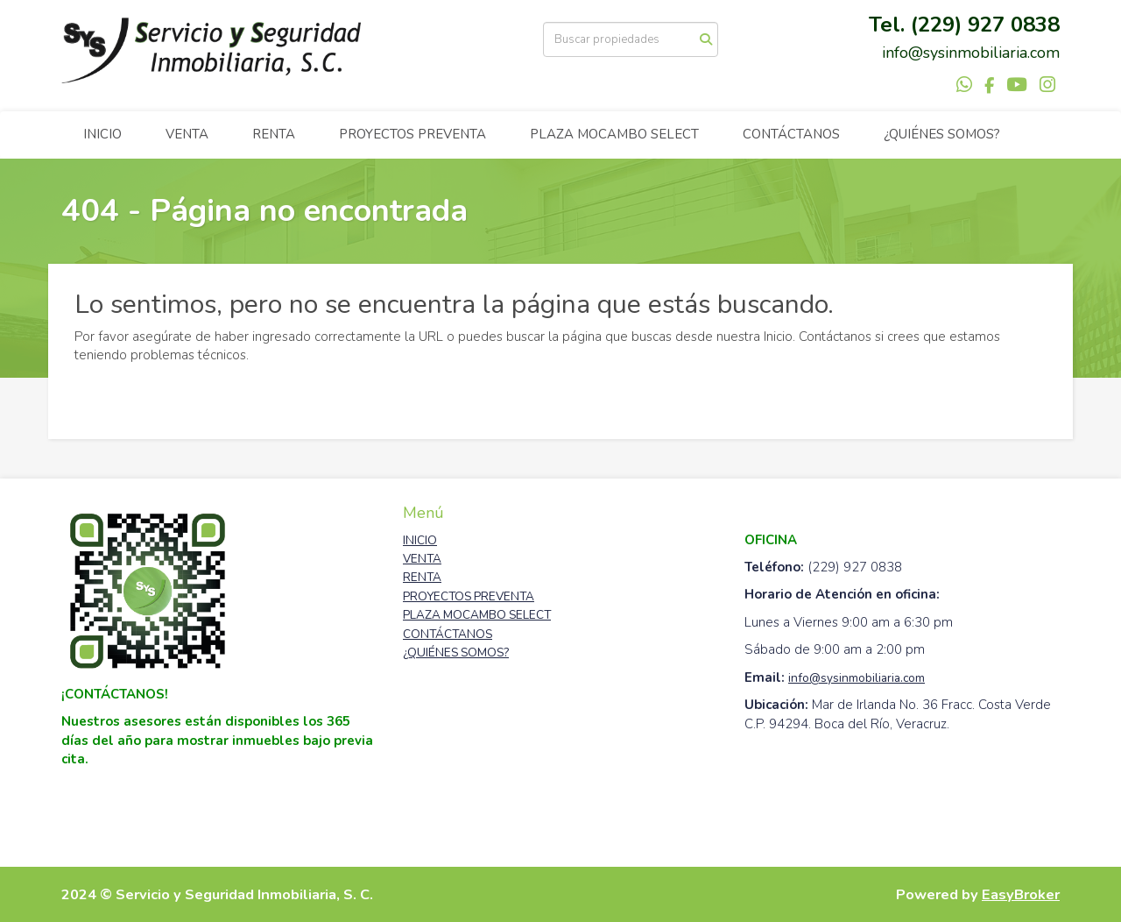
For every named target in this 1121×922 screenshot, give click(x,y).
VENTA (187, 134)
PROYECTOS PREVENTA (412, 134)
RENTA (273, 134)
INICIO (102, 134)
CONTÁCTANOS (791, 134)
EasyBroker (1021, 894)
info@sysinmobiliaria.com (856, 678)
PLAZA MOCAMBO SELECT (614, 134)
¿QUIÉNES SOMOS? (942, 134)
